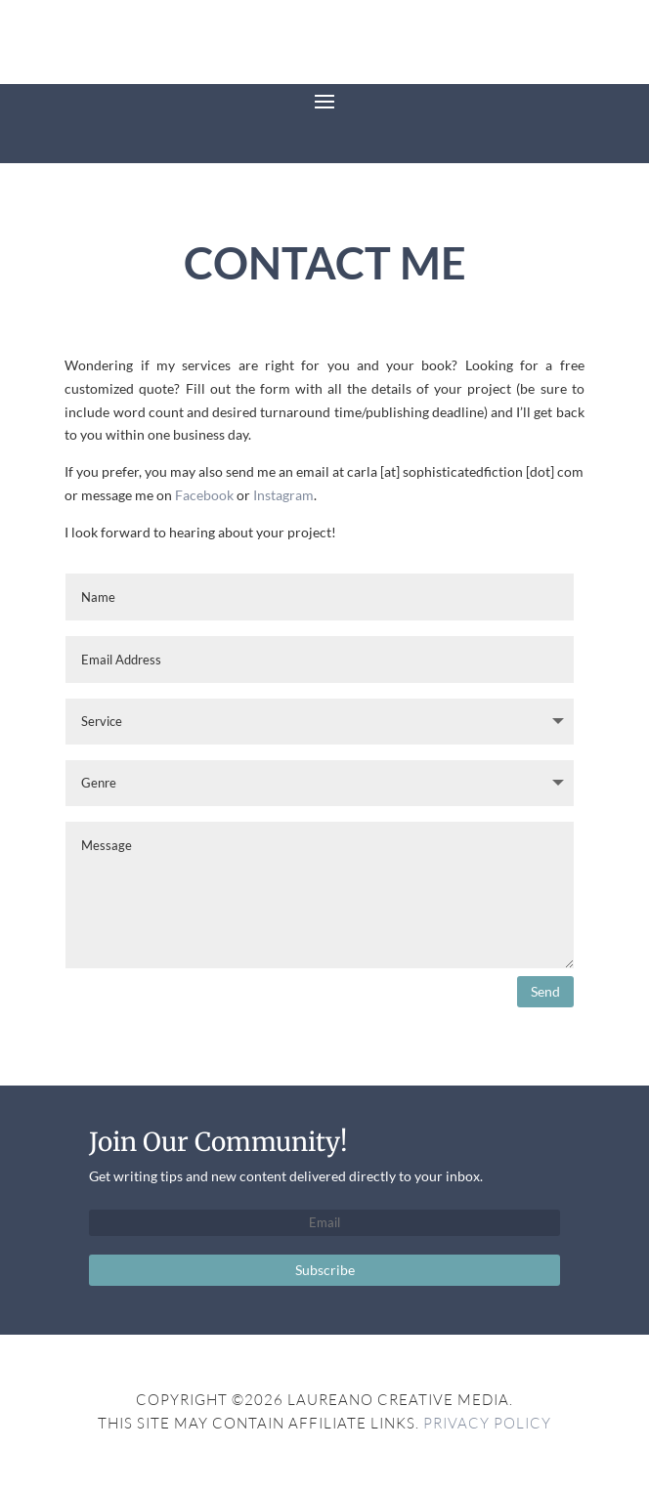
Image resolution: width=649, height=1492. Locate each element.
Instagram (283, 495)
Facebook (204, 495)
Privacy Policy (487, 1423)
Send (545, 991)
